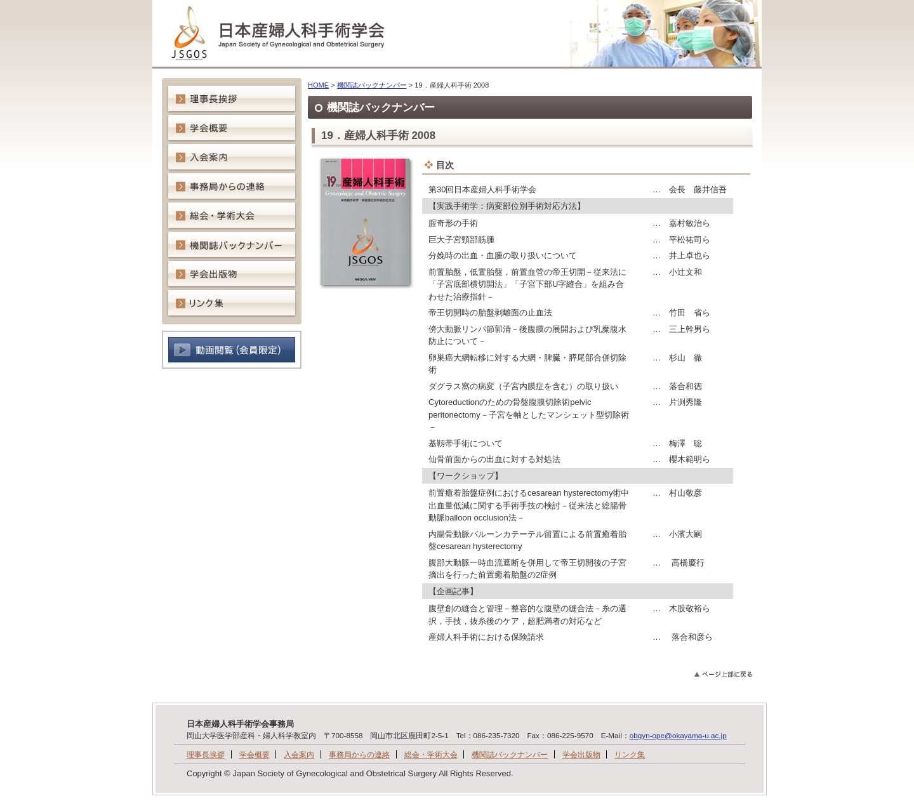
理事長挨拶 (206, 754)
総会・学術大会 (431, 754)
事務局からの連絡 (359, 754)
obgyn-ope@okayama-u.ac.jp (678, 735)
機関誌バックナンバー (372, 85)
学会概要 (254, 754)
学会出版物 (581, 754)
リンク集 (629, 754)
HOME (318, 85)
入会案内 (299, 754)
